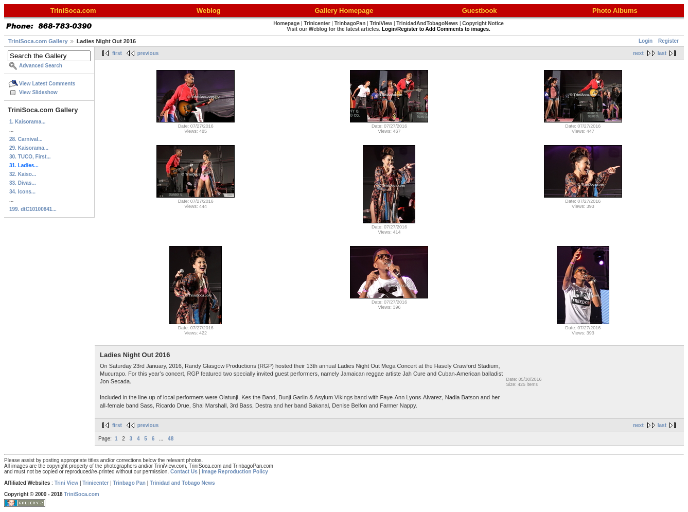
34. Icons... (22, 192)
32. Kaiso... (22, 174)
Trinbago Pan (129, 483)
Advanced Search (40, 65)
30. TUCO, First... (30, 157)
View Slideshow (38, 92)
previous (148, 53)
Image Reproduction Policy (235, 471)
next (638, 53)
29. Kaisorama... (28, 148)
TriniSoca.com (81, 494)
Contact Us (184, 471)
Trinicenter (95, 483)
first (117, 53)
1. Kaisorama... (27, 122)
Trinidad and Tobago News (182, 483)
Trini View (67, 483)
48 (170, 439)
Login (645, 41)
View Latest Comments (47, 83)
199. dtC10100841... (33, 209)
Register (668, 41)
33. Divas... (22, 183)
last (662, 53)
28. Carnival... (25, 139)
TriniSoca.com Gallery (38, 41)
